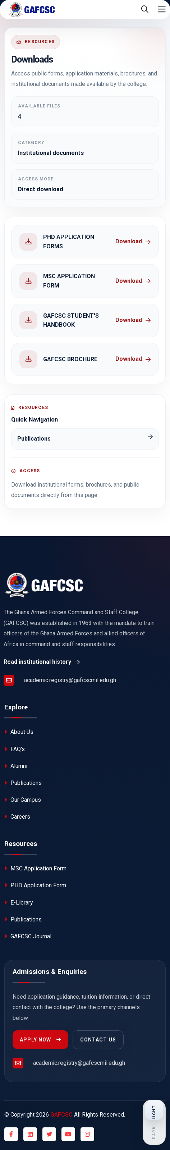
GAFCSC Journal (27, 936)
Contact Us (98, 1040)
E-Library (18, 902)
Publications (23, 782)
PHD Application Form (35, 885)
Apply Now (40, 1040)
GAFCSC (61, 1114)
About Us (18, 731)
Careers (17, 816)
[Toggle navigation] (162, 9)
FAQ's (14, 749)
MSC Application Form (35, 868)
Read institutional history (42, 661)
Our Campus (22, 799)
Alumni (15, 766)
